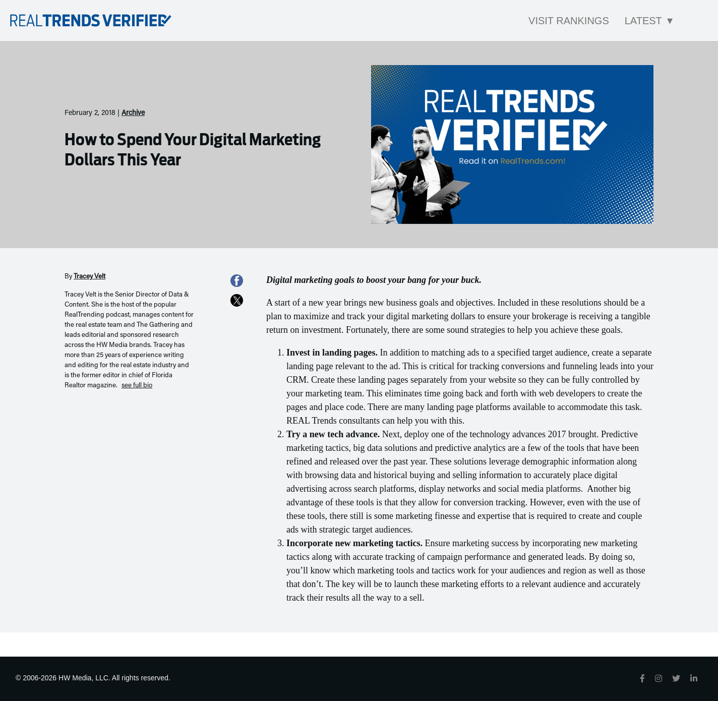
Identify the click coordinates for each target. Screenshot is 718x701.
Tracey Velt (89, 276)
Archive (133, 113)
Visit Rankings (568, 20)
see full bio (137, 385)
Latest (643, 20)
